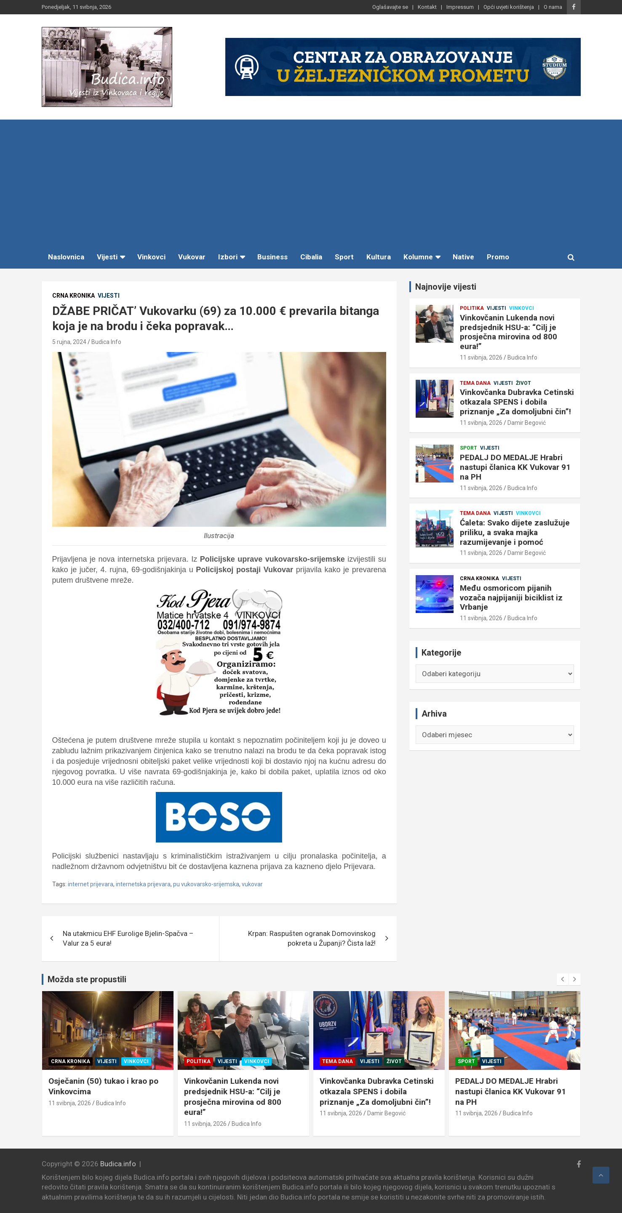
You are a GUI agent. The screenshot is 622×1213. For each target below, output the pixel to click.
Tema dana (475, 383)
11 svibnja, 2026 (481, 357)
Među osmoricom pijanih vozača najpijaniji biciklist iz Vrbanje (511, 597)
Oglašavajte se (390, 7)
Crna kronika (73, 295)
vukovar (252, 884)
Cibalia (311, 257)
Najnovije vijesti (445, 287)
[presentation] (563, 979)
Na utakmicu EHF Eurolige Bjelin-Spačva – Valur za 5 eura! (128, 938)
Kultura (378, 257)
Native (463, 257)
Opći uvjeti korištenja (508, 7)
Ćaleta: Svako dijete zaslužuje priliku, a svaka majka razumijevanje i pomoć (515, 532)
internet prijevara (90, 884)
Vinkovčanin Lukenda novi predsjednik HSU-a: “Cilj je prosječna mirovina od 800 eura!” (508, 332)
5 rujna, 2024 (69, 342)
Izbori (228, 257)
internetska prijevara (143, 884)
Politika (472, 308)
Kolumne (418, 257)
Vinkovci (151, 257)
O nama (553, 7)
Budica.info (118, 1164)
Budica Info (106, 342)
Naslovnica (66, 257)
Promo (498, 257)
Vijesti (107, 257)
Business (272, 257)
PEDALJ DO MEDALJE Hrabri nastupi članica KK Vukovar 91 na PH (515, 467)
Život (523, 383)
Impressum (460, 7)
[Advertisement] (311, 183)
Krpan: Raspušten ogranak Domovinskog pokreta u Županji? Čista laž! (312, 938)
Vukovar (192, 257)
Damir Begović (526, 422)
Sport (344, 257)
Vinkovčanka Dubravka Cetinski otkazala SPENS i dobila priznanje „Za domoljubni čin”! (517, 401)
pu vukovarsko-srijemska (206, 884)
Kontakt (427, 7)
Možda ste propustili (87, 979)
